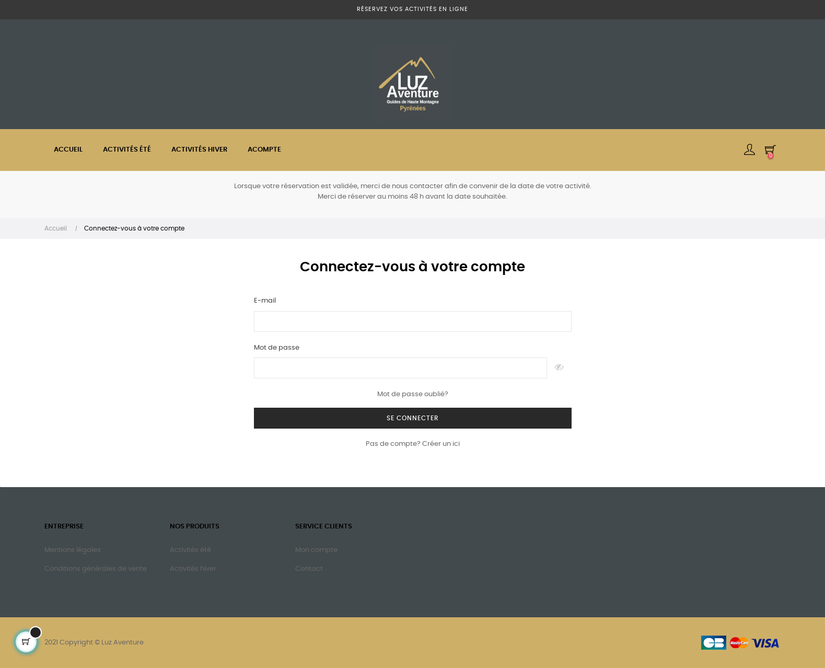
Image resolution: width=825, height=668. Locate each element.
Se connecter (413, 418)
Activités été (190, 550)
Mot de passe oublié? (412, 394)
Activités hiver (193, 569)
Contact (309, 569)
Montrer (559, 368)
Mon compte (316, 550)
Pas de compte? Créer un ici (413, 444)
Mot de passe (276, 347)
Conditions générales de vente (95, 569)
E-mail (265, 300)
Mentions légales (72, 550)
